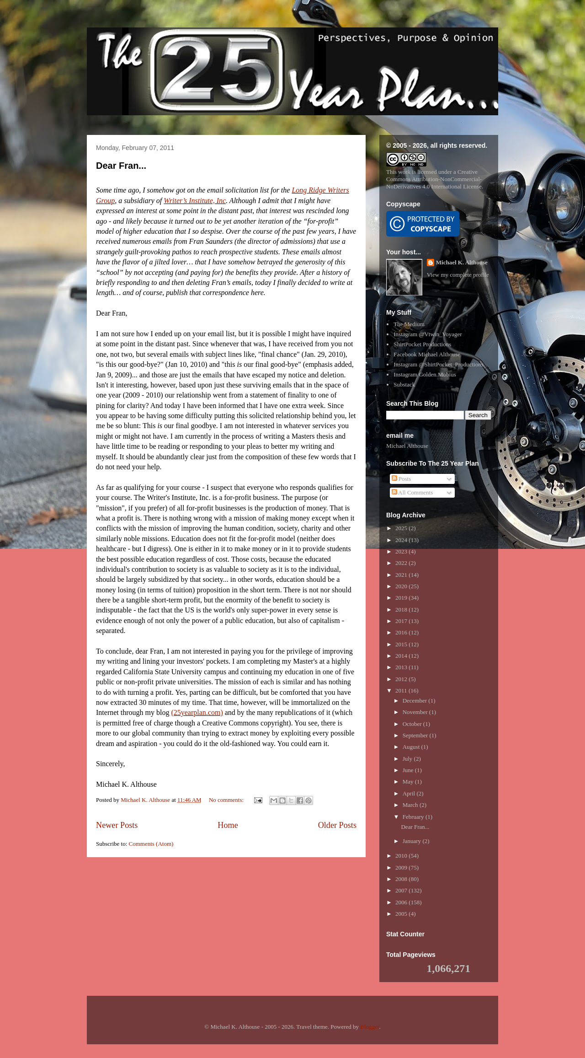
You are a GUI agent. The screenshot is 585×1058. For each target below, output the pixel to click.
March (411, 804)
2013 (402, 667)
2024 (402, 540)
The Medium (409, 324)
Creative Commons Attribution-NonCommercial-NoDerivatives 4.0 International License (434, 179)
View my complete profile (458, 274)
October (413, 723)
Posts (401, 478)
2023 (402, 551)
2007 (402, 890)
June (409, 770)
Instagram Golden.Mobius (425, 374)
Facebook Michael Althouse (427, 354)
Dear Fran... (121, 166)
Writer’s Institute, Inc (195, 200)
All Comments (412, 492)
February (414, 816)
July (408, 758)
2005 (402, 913)
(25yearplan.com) (197, 712)
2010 (402, 855)
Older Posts (337, 825)
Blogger (369, 1026)
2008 (402, 878)
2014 (402, 655)
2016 (402, 632)
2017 (402, 621)
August (412, 746)
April (410, 793)
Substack (404, 384)
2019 (402, 597)
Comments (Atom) (151, 843)
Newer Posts (117, 825)
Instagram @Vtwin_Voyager (428, 334)
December (416, 700)
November (416, 712)
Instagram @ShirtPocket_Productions (438, 364)
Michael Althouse (407, 445)
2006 (402, 902)
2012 (402, 679)
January (413, 841)
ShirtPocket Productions (422, 344)
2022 (402, 562)
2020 (402, 586)
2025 (402, 528)
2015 (402, 644)
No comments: (227, 799)
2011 (402, 690)
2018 (402, 609)
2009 (402, 867)
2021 (402, 574)
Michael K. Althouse (462, 262)
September (416, 735)
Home (228, 825)
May (409, 781)
